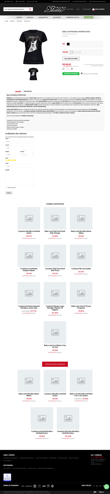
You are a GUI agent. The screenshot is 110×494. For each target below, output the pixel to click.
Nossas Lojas (9, 1)
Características (28, 91)
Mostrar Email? (12, 187)
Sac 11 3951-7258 (33, 1)
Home (6, 21)
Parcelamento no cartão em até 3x (61, 1)
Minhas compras (100, 9)
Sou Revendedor (87, 9)
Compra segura (62, 458)
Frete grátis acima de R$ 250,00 (97, 1)
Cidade (7, 151)
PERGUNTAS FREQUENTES (27, 458)
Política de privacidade (19, 468)
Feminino (19, 21)
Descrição (18, 91)
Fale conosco (7, 460)
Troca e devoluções (41, 458)
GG (80, 52)
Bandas (12, 21)
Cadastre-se (70, 9)
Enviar (9, 193)
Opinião (7, 170)
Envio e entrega (74, 458)
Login (78, 9)
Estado (22, 151)
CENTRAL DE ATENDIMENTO (10, 458)
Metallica (27, 21)
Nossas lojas (32, 468)
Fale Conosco (21, 1)
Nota (6, 158)
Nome (6, 138)
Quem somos (7, 468)
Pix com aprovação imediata (80, 1)
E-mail (7, 145)
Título (6, 163)
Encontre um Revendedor (45, 468)
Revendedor (53, 458)
